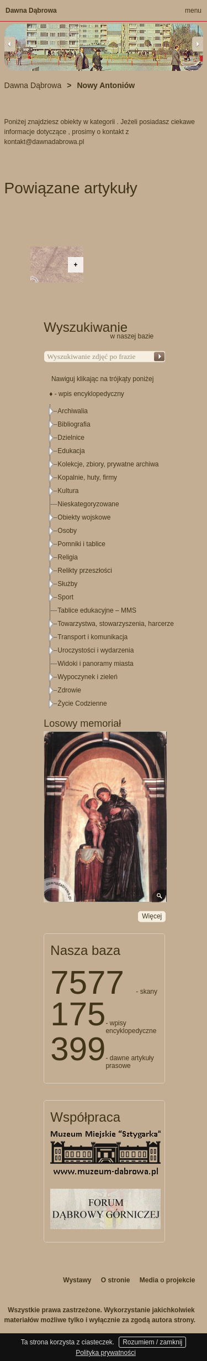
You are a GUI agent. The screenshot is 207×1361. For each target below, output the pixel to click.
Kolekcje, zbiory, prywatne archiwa (107, 464)
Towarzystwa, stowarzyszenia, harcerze (115, 624)
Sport (65, 597)
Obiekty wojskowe (83, 517)
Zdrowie (69, 690)
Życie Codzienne (82, 703)
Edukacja (70, 451)
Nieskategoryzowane (88, 504)
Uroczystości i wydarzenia (95, 650)
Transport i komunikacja (92, 637)
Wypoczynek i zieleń (87, 677)
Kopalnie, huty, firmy (87, 477)
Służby (67, 584)
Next (197, 43)
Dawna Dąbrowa (31, 10)
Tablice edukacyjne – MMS (96, 610)
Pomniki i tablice (81, 544)
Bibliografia (73, 424)
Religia (67, 557)
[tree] (105, 557)
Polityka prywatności (106, 1353)
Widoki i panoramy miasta (95, 663)
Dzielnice (70, 437)
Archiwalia (72, 411)
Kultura (67, 491)
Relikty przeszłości (84, 570)
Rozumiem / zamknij (152, 1342)
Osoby (67, 531)
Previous (10, 43)
